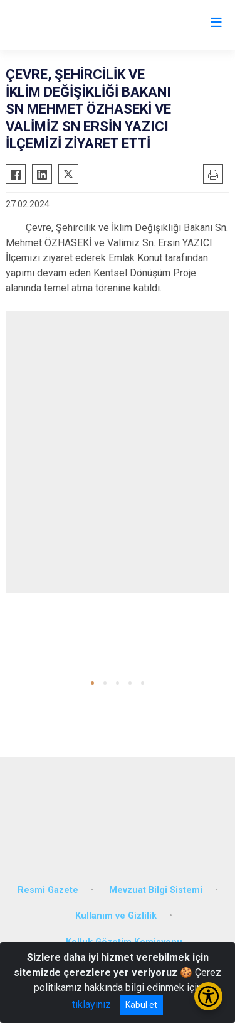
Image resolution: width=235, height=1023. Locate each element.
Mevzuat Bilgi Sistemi (155, 890)
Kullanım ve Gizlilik (116, 916)
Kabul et (141, 1005)
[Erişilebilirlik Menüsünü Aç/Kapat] (208, 996)
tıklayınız (91, 1004)
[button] (92, 683)
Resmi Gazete (48, 890)
